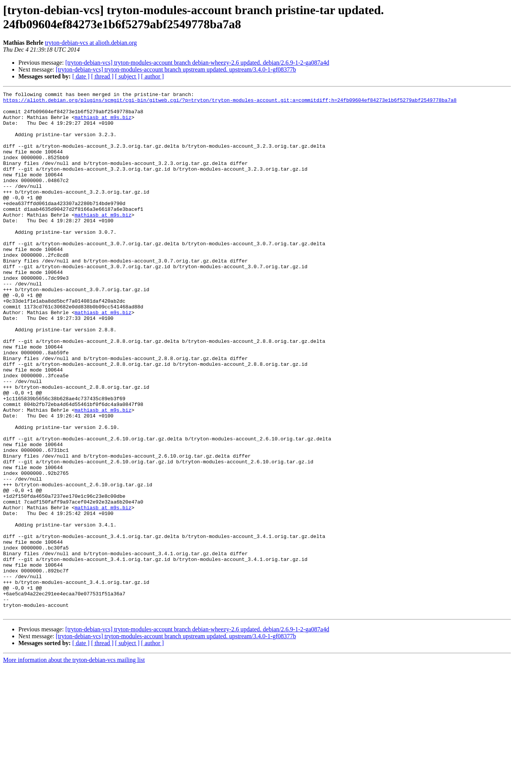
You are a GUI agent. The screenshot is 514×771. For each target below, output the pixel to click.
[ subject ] (127, 76)
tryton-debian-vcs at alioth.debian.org (91, 42)
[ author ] (152, 76)
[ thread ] (102, 76)
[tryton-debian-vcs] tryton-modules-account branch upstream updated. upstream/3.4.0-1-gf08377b (176, 69)
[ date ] (80, 76)
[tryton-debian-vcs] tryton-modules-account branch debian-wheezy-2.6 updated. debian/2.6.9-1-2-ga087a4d (197, 62)
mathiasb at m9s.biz (103, 122)
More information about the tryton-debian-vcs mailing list (74, 764)
